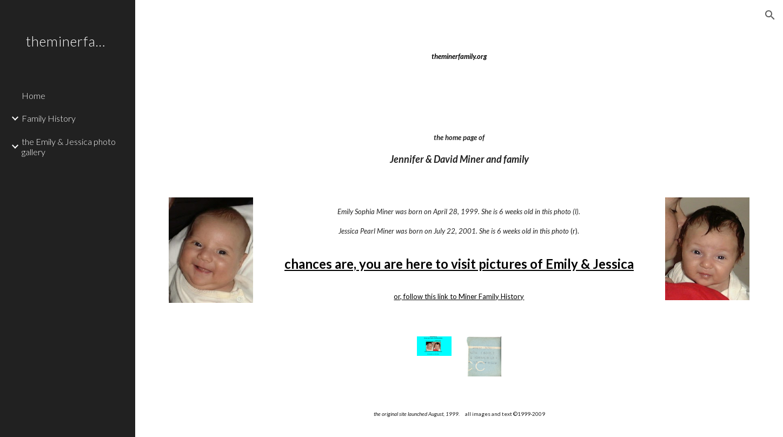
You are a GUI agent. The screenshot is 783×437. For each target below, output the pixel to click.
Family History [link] (49, 118)
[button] (770, 15)
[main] (459, 56)
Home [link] (33, 95)
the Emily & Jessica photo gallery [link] (69, 146)
